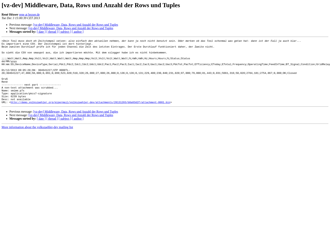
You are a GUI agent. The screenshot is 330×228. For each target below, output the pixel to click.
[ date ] (41, 31)
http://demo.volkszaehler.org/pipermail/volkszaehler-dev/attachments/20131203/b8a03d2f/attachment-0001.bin (90, 115)
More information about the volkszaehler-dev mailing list (37, 140)
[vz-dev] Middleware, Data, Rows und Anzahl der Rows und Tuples (75, 24)
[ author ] (78, 31)
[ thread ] (52, 31)
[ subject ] (65, 31)
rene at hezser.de (29, 14)
